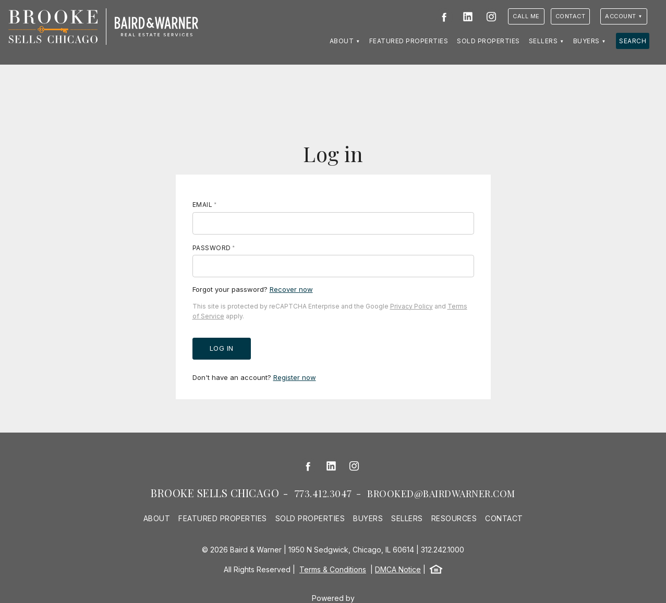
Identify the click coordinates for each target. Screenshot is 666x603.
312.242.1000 (442, 549)
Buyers (586, 41)
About (342, 41)
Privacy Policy (411, 306)
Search (632, 41)
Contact (570, 16)
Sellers (543, 41)
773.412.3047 (323, 493)
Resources (454, 518)
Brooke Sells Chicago (215, 493)
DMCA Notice (398, 569)
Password (211, 248)
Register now (294, 377)
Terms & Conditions (332, 569)
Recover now (291, 289)
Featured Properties (409, 41)
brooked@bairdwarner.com (441, 493)
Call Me (526, 16)
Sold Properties (488, 41)
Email (202, 204)
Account (620, 16)
